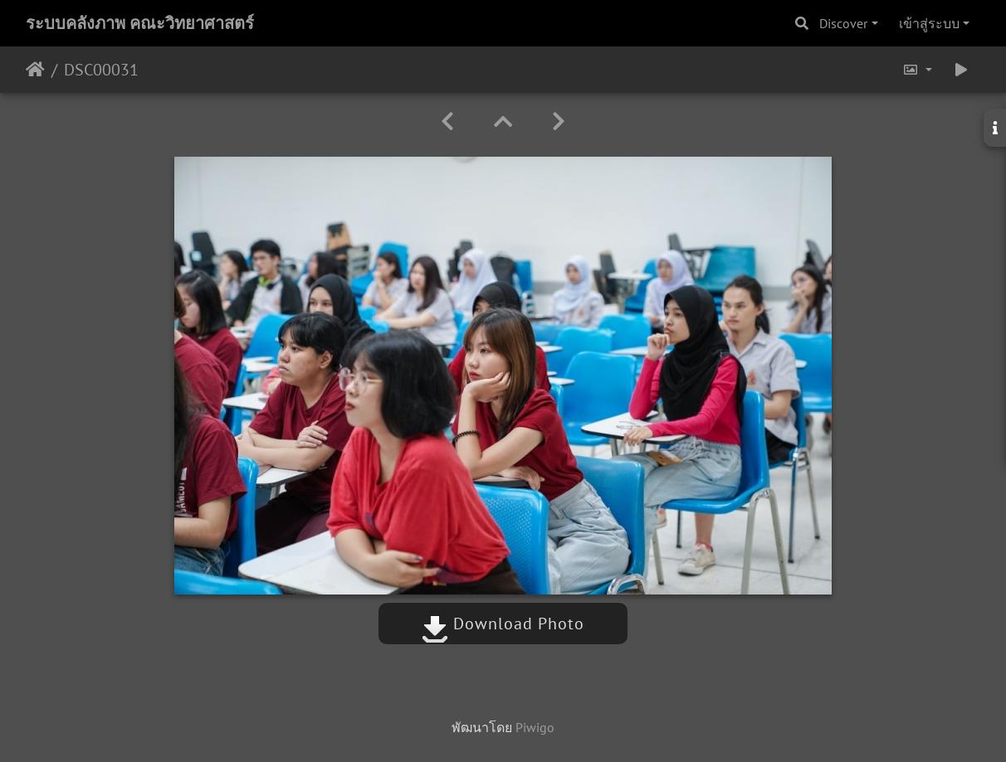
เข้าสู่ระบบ (929, 23)
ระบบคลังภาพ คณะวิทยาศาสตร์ (140, 23)
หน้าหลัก (35, 69)
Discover (843, 23)
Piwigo (534, 727)
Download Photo (503, 623)
